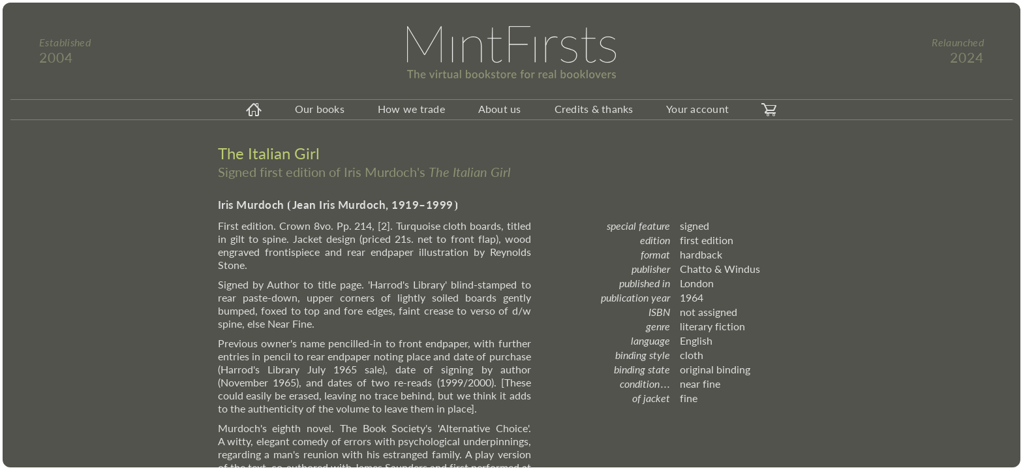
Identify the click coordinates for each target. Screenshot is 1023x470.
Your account (697, 108)
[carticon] (769, 110)
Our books (319, 108)
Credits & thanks (594, 108)
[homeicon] (253, 110)
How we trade (411, 108)
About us (499, 108)
